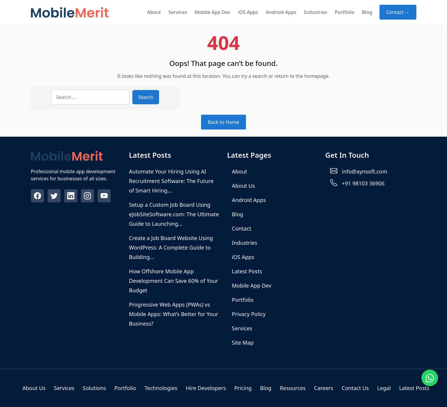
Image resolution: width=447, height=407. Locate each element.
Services (178, 12)
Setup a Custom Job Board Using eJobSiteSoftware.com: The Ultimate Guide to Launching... (174, 214)
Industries (315, 12)
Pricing (243, 388)
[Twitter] (55, 196)
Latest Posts (247, 271)
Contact (241, 228)
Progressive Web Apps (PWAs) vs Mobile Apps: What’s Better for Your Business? (173, 314)
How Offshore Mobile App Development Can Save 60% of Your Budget (173, 281)
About (154, 12)
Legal (383, 388)
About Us (243, 185)
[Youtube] (105, 196)
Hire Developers (206, 388)
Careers (323, 388)
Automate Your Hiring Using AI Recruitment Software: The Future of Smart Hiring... (171, 181)
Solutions (94, 388)
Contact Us (355, 388)
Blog (367, 12)
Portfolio (344, 12)
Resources (292, 388)
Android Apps (281, 12)
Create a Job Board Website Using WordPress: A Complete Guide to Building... (171, 247)
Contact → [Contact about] (398, 12)
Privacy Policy (249, 314)
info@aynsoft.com (365, 171)
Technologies (161, 388)
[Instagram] (88, 196)
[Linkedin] (71, 196)
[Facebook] (38, 196)
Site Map (243, 342)
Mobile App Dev (212, 12)
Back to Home (223, 122)
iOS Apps (248, 12)
